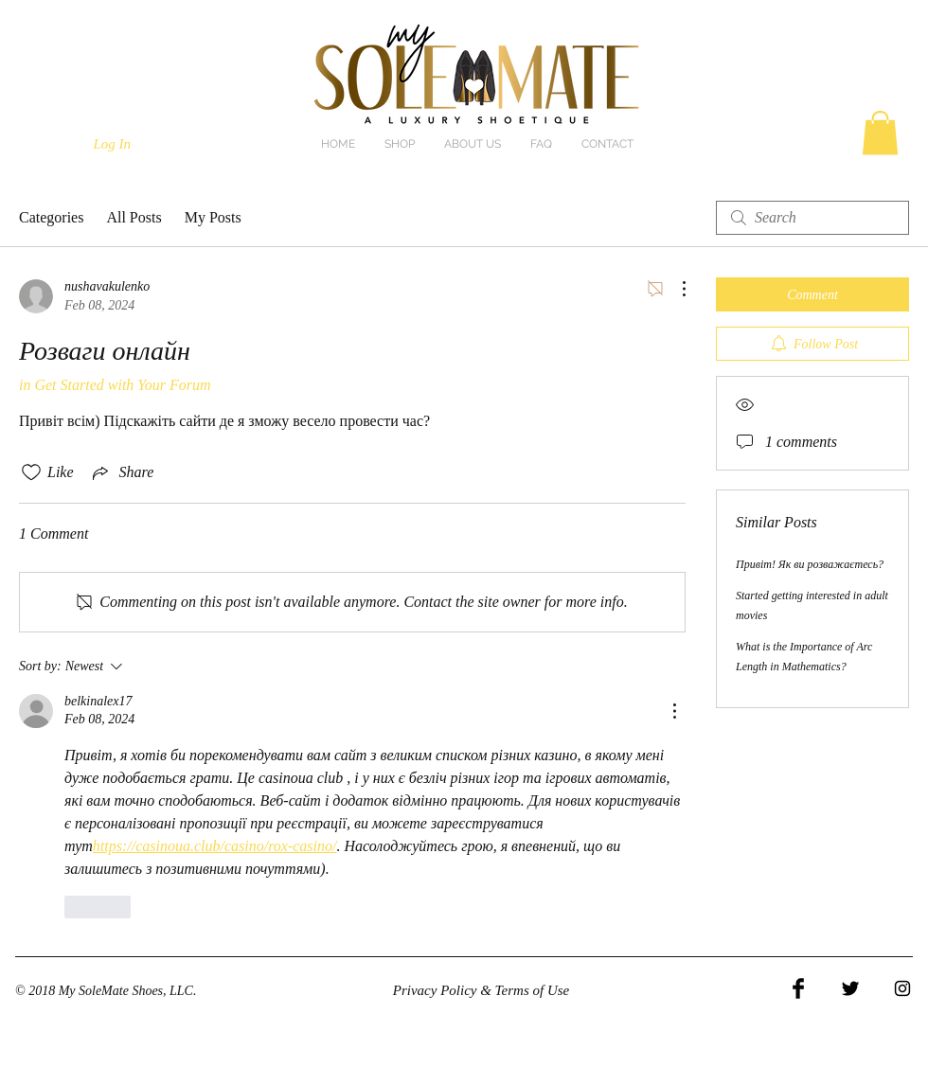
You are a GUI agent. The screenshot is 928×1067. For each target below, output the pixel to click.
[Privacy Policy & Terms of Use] (481, 991)
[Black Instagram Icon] (902, 988)
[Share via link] (121, 472)
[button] (880, 133)
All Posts (133, 217)
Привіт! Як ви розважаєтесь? (809, 564)
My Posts (213, 217)
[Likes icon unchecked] (31, 472)
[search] (812, 218)
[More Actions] (674, 288)
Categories (51, 217)
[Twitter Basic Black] (850, 988)
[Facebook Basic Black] (798, 988)
